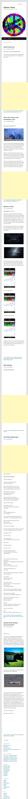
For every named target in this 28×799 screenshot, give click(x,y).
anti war (14, 615)
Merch (5, 781)
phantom (22, 734)
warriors (5, 359)
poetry (22, 616)
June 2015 (6, 774)
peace (19, 430)
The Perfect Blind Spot (11, 437)
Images (5, 780)
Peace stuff (6, 746)
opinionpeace (14, 201)
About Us (9, 38)
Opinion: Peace (9, 7)
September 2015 (7, 770)
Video (8, 110)
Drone (16, 734)
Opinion (8, 357)
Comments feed (7, 797)
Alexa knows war (9, 47)
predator (5, 735)
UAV (8, 735)
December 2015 (7, 765)
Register (5, 793)
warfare (12, 735)
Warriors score (10, 359)
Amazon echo (17, 110)
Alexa (14, 110)
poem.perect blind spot (16, 616)
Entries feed (6, 795)
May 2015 (5, 775)
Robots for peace (7, 745)
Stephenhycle (6, 758)
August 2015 (6, 771)
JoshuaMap (6, 756)
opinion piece (8, 201)
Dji (13, 734)
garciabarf (6, 750)
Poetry (8, 615)
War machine (8, 365)
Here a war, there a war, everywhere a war (12, 749)
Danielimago (6, 761)
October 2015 (6, 768)
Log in (5, 794)
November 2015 (7, 767)
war (17, 201)
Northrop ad (19, 357)
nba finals (15, 357)
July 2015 (5, 772)
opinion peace (6, 358)
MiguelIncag (6, 759)
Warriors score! (9, 206)
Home (5, 38)
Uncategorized (6, 787)
